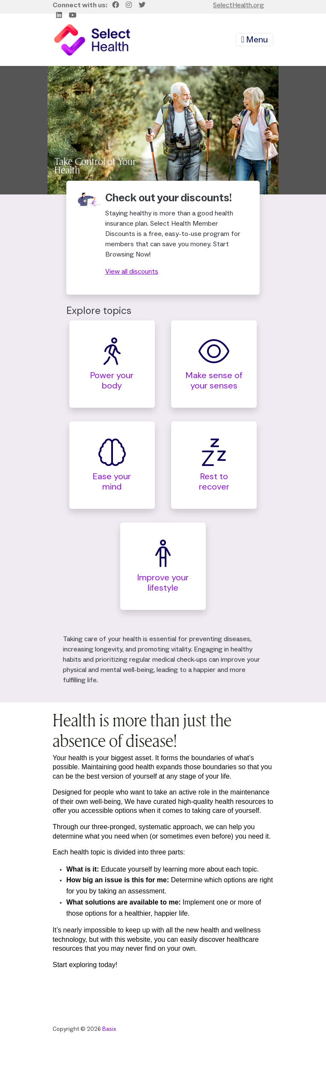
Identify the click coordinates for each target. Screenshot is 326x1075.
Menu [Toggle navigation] (254, 39)
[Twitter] (142, 5)
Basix (109, 1029)
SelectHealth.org (238, 5)
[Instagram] (128, 5)
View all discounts (131, 271)
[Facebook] (115, 5)
